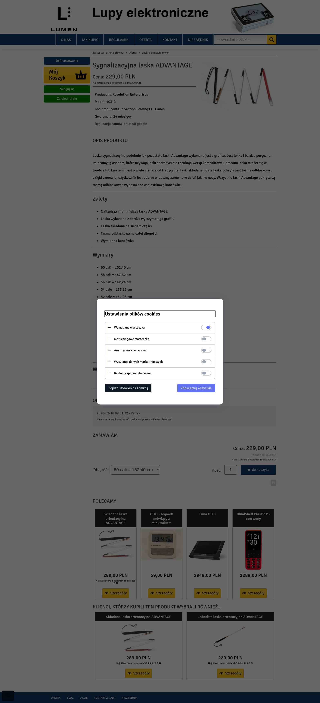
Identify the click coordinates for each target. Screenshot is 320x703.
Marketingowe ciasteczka (131, 339)
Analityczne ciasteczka (130, 350)
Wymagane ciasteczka (129, 327)
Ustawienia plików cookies (132, 314)
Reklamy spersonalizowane (132, 373)
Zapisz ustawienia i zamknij (128, 388)
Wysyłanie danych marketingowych (138, 362)
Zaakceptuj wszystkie (196, 388)
